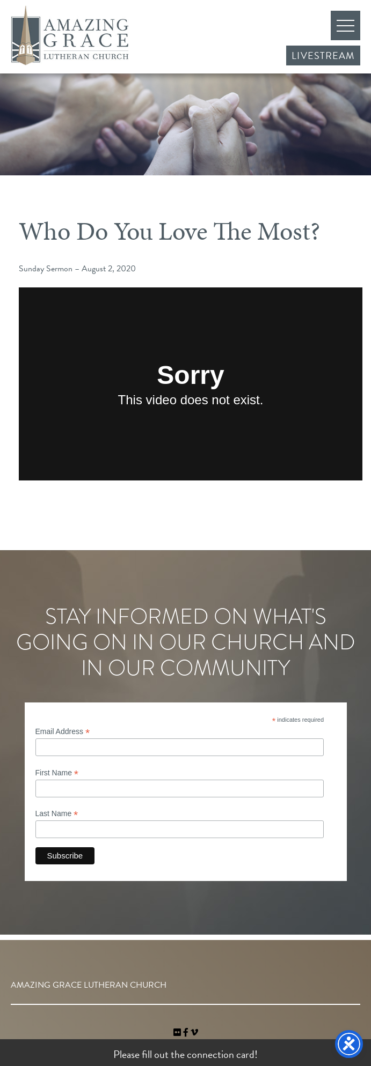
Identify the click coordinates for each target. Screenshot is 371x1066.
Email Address (62, 732)
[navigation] (194, 1032)
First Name (57, 773)
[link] (178, 1032)
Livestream (323, 55)
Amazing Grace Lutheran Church (70, 35)
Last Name (56, 814)
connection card (220, 1054)
